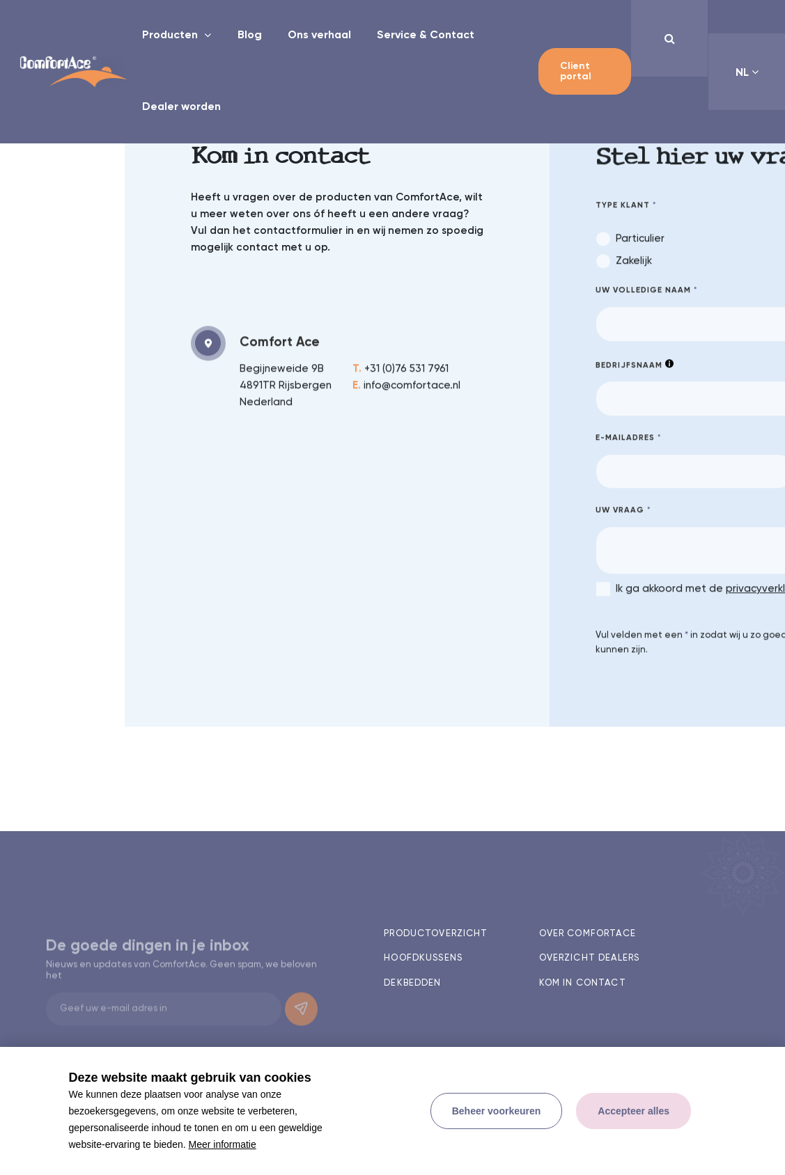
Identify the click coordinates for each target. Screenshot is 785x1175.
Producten (171, 35)
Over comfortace (587, 933)
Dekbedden (412, 983)
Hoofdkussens (423, 958)
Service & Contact (425, 35)
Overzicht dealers (589, 958)
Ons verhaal (319, 35)
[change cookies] (496, 1111)
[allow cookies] (633, 1111)
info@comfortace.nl (406, 387)
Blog (250, 35)
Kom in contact (582, 983)
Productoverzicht (436, 933)
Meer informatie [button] (222, 1144)
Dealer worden (181, 107)
